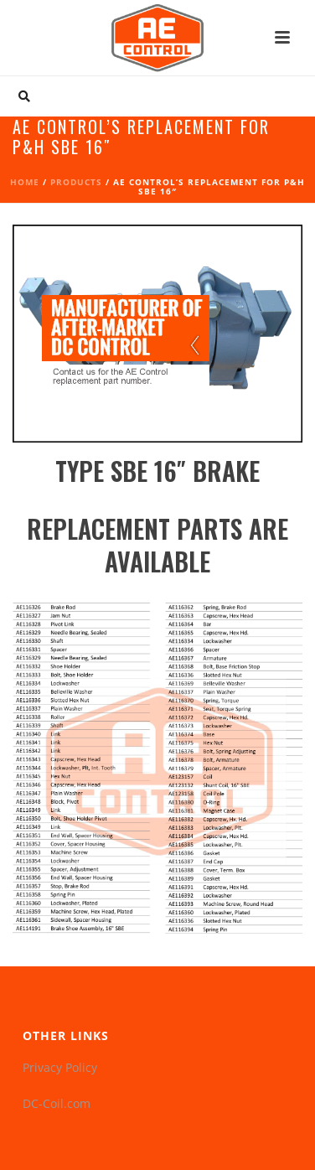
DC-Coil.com (56, 1103)
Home (24, 182)
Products (76, 182)
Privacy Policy (60, 1067)
